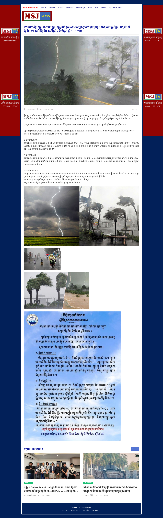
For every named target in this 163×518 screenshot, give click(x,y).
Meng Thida (89, 495)
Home (43, 7)
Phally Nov (30, 109)
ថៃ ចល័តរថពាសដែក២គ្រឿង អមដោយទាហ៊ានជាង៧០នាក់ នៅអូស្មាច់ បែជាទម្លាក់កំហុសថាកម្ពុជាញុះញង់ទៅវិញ (111, 491)
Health (103, 7)
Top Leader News (115, 7)
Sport (90, 7)
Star (96, 7)
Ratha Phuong (30, 495)
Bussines (69, 7)
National (52, 7)
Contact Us (86, 507)
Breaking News (30, 7)
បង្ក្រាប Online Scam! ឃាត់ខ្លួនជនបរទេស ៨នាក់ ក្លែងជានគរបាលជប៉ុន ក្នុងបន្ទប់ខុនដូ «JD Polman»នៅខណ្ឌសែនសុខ (51, 491)
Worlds (60, 7)
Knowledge (80, 7)
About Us (76, 507)
